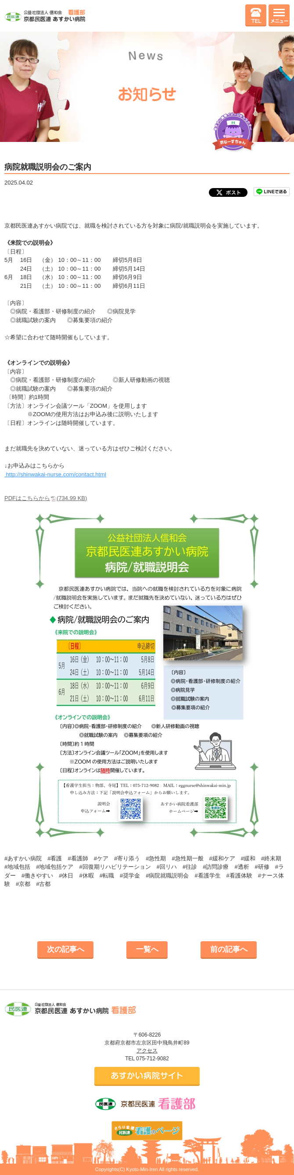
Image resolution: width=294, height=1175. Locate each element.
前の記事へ (228, 949)
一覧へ (147, 949)
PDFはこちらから (45, 498)
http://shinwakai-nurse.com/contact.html (55, 474)
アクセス (147, 1051)
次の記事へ (65, 949)
